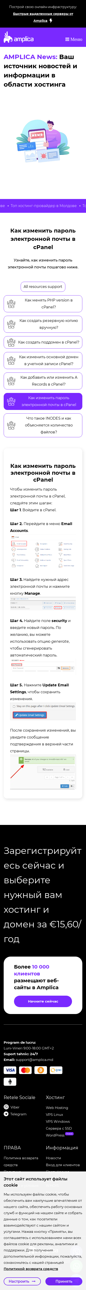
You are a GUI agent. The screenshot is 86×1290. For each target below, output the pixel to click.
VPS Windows (58, 1121)
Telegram (18, 1114)
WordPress (55, 1135)
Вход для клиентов (63, 1165)
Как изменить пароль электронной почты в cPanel (41, 401)
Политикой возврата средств (28, 1269)
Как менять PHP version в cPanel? (40, 303)
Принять (64, 1281)
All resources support (43, 286)
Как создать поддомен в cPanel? (43, 342)
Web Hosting (57, 1107)
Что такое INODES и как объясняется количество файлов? (40, 425)
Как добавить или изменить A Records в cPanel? (42, 380)
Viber (15, 1107)
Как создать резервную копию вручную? (42, 324)
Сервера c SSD (59, 1128)
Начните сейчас (43, 1001)
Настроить (22, 1281)
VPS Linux (54, 1114)
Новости (53, 1158)
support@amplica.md (34, 1059)
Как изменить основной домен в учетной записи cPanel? (42, 360)
